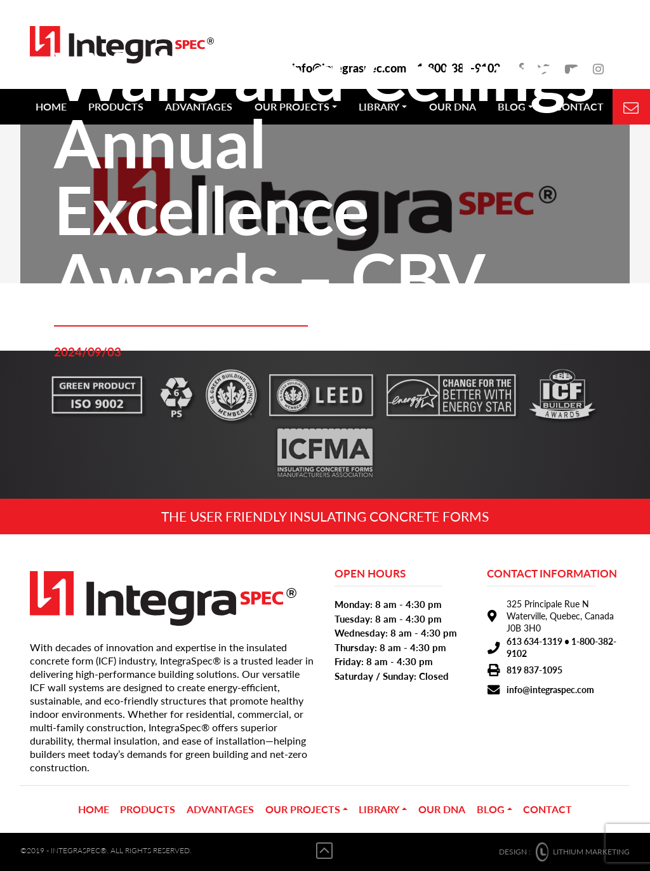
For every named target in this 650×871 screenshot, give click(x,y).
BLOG (491, 809)
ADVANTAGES (220, 809)
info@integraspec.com (550, 689)
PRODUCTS (147, 809)
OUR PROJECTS (302, 809)
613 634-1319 (534, 641)
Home (93, 809)
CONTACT (547, 809)
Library (379, 809)
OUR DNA (441, 809)
